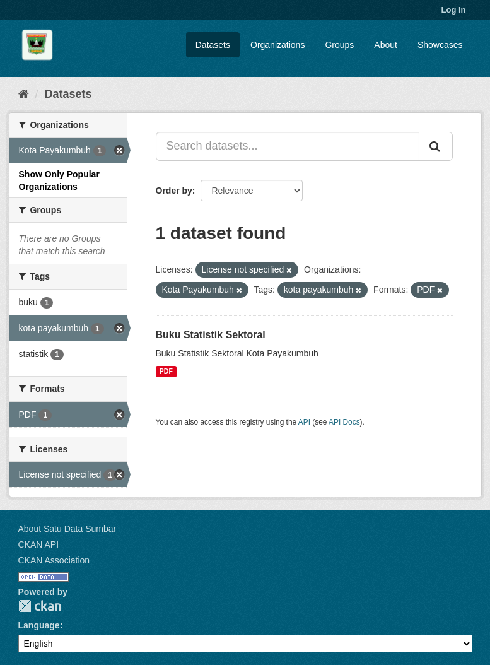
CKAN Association (54, 560)
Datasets (212, 45)
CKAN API (38, 544)
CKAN (39, 606)
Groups (339, 45)
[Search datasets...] (287, 146)
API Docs (344, 422)
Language (39, 625)
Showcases (440, 45)
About (385, 45)
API (304, 422)
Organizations (277, 45)
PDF (166, 371)
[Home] (23, 94)
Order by (174, 190)
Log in (453, 10)
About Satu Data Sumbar (67, 529)
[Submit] (436, 146)
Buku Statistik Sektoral (210, 334)
